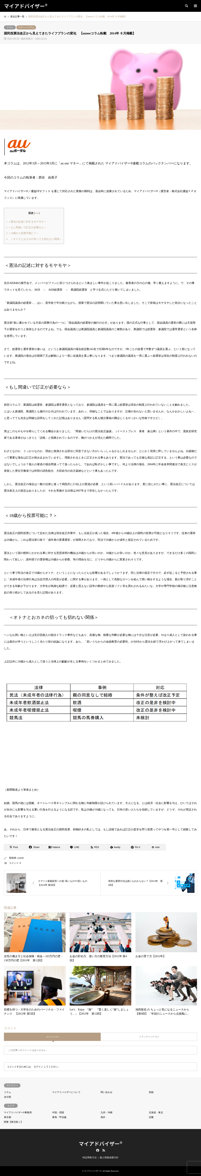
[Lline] (74, 847)
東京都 (7, 1117)
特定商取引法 (89, 1157)
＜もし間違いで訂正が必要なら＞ (26, 227)
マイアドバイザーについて (66, 1092)
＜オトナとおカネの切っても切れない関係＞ (34, 239)
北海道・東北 (156, 1112)
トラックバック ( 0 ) (148, 1036)
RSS (103, 1150)
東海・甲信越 (59, 1117)
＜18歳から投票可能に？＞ (22, 233)
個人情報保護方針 (109, 1157)
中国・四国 (58, 1112)
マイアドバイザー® (100, 1143)
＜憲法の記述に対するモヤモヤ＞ (26, 221)
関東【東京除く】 (13, 1122)
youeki (20, 857)
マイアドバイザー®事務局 (18, 1112)
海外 (103, 1117)
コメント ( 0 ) (52, 1036)
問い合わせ (106, 1092)
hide (37, 213)
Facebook (97, 1150)
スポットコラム (26, 27)
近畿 (151, 1117)
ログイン (38, 1066)
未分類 (7, 1097)
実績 (151, 1092)
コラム (9, 27)
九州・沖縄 (106, 1112)
